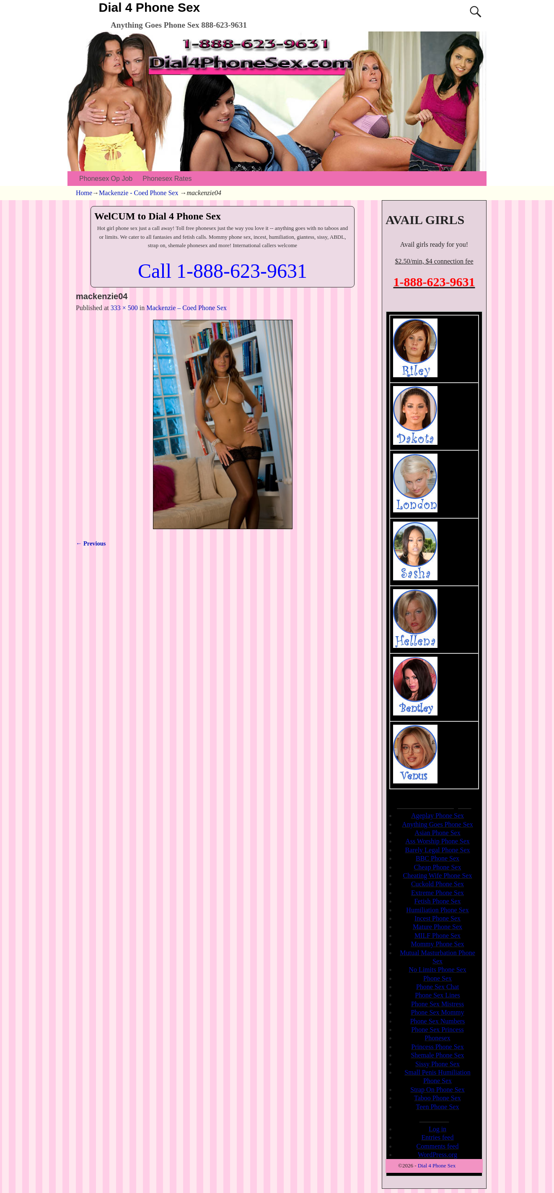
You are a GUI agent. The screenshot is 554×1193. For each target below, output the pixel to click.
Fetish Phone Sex (437, 901)
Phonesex (437, 1038)
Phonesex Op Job (105, 178)
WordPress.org (437, 1154)
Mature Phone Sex (437, 926)
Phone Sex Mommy (437, 1012)
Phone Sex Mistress (437, 1004)
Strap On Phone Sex (437, 1089)
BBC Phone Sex (437, 858)
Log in (437, 1129)
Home (84, 192)
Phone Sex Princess (437, 1029)
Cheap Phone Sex (437, 867)
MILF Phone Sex (437, 935)
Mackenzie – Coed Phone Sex (186, 307)
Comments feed (438, 1146)
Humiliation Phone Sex (437, 910)
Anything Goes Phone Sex (437, 824)
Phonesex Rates (167, 178)
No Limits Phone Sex (437, 969)
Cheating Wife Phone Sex (437, 875)
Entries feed (438, 1137)
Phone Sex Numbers (437, 1021)
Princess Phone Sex (437, 1046)
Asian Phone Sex (437, 832)
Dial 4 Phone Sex (149, 7)
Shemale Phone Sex (437, 1055)
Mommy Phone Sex (437, 944)
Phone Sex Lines (437, 995)
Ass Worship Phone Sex (437, 841)
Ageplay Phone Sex (437, 815)
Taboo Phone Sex (437, 1098)
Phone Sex (437, 978)
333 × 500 (124, 307)
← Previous (91, 543)
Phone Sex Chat (437, 986)
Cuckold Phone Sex (437, 884)
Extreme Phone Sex (437, 892)
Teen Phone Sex (437, 1106)
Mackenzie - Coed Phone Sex (138, 192)
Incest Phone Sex (437, 918)
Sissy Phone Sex (437, 1064)
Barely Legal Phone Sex (437, 850)
